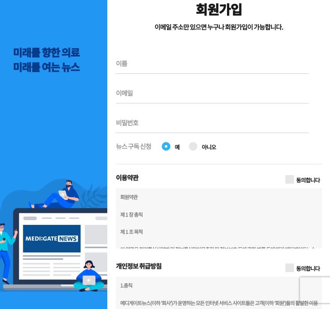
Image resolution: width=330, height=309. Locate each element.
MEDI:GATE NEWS (45, 32)
